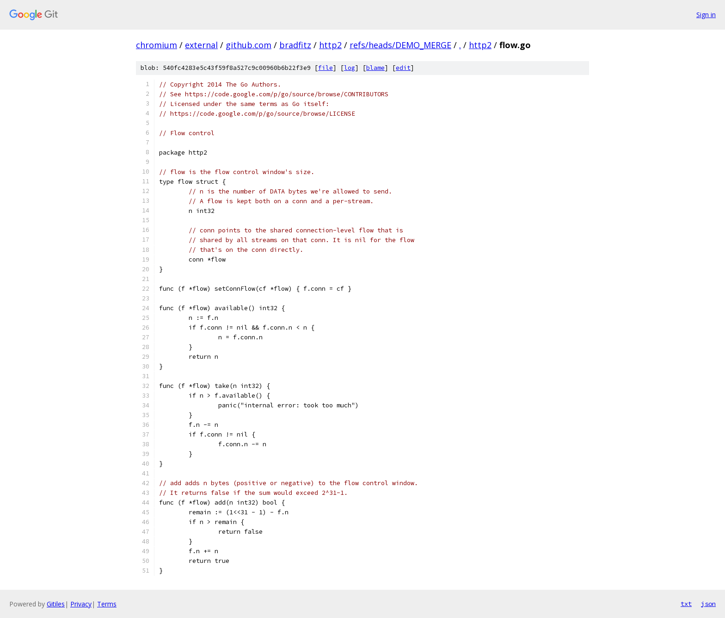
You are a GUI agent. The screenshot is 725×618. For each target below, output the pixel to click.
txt (686, 603)
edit (403, 68)
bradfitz (295, 44)
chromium (156, 44)
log (349, 68)
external (201, 44)
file (325, 68)
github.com (248, 44)
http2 (330, 44)
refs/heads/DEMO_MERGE (400, 44)
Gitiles (56, 603)
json (708, 603)
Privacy (81, 603)
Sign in (706, 14)
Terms (107, 603)
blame (375, 68)
